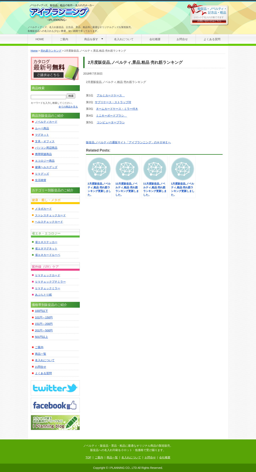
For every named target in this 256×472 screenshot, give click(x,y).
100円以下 (41, 310)
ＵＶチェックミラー (47, 288)
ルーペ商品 (42, 128)
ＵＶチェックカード (47, 275)
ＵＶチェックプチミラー (50, 281)
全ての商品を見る (68, 106)
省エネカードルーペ (47, 254)
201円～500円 (44, 330)
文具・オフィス (45, 141)
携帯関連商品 (43, 154)
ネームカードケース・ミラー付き (117, 108)
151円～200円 (44, 323)
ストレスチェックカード (50, 215)
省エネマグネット (46, 248)
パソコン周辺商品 (46, 147)
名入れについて (124, 39)
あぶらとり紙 (43, 294)
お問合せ (182, 39)
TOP (88, 457)
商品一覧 (40, 353)
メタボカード (43, 208)
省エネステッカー (46, 242)
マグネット (42, 134)
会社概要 (155, 39)
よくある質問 (212, 39)
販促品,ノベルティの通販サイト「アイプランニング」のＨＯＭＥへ (128, 142)
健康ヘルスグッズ (46, 167)
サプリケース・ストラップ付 (113, 102)
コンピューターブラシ (111, 122)
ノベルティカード (46, 121)
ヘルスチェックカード (49, 221)
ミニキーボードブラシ (111, 115)
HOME (40, 39)
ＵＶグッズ (42, 173)
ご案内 (64, 39)
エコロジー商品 (45, 160)
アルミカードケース (111, 95)
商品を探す (91, 39)
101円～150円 (44, 317)
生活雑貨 (40, 180)
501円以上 (41, 336)
